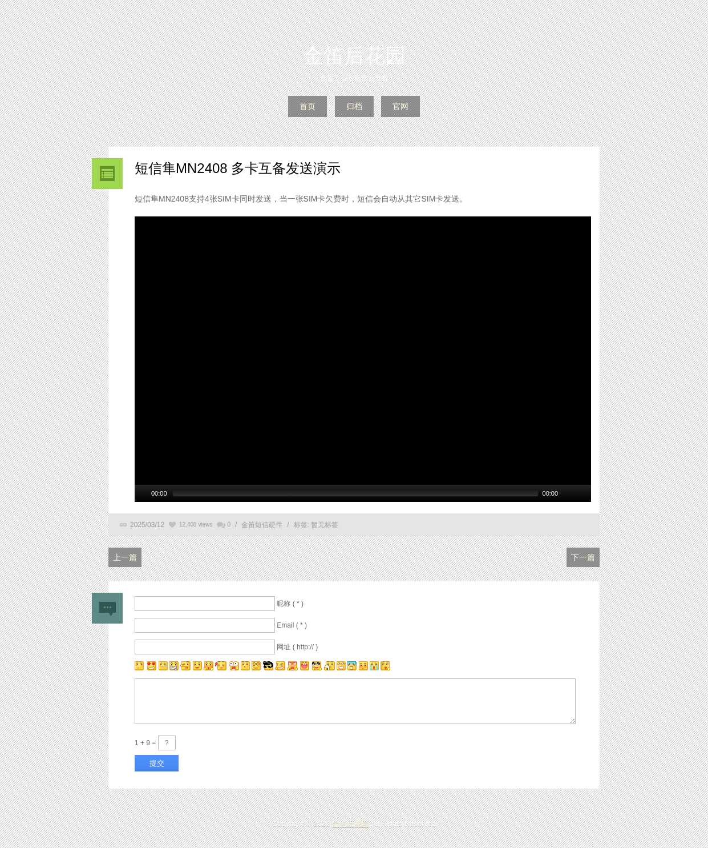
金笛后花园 (354, 55)
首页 (307, 106)
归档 (354, 106)
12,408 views (195, 524)
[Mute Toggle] (568, 493)
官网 (400, 106)
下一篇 (583, 557)
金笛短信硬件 (261, 525)
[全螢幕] (583, 493)
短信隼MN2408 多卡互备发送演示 (238, 168)
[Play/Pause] (142, 493)
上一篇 (125, 557)
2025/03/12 (147, 525)
